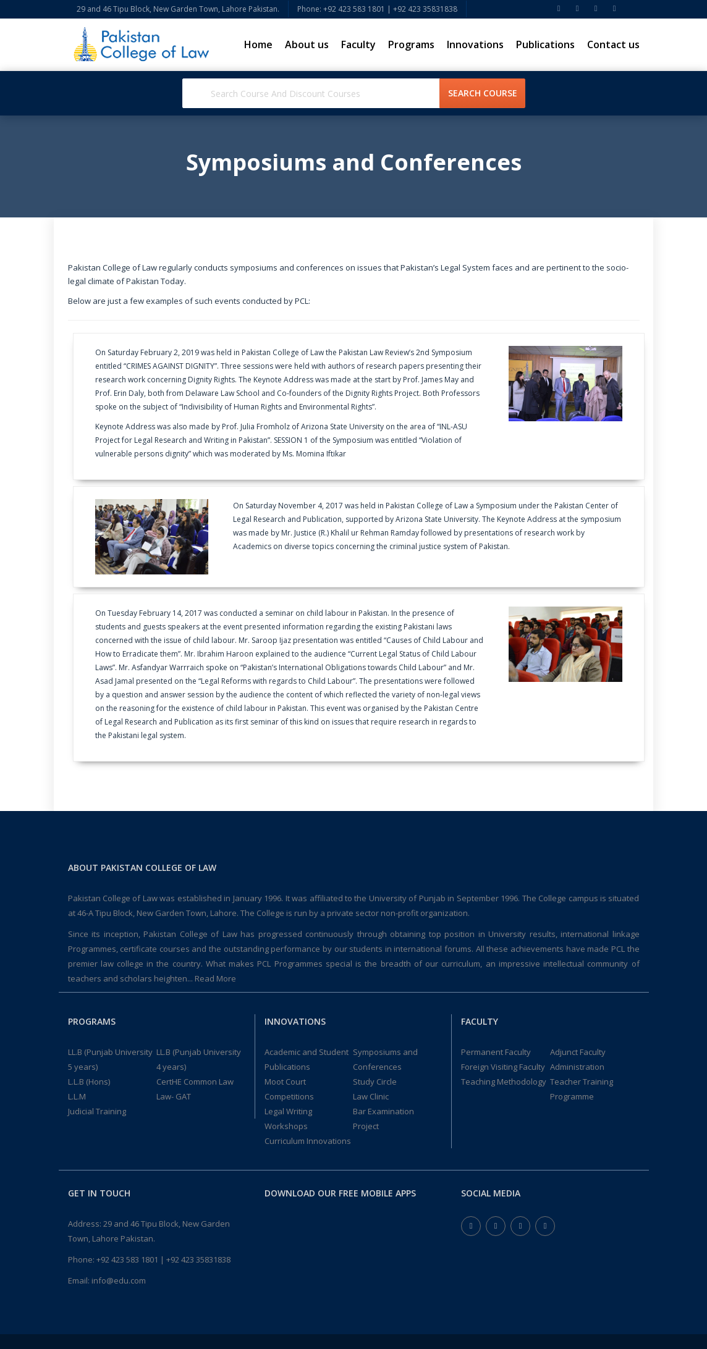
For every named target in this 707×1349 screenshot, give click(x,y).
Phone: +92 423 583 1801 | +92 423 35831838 (377, 9)
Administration (577, 1066)
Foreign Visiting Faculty (503, 1066)
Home (258, 44)
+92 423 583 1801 (127, 1259)
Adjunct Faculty (578, 1051)
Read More (215, 978)
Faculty (358, 44)
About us (307, 44)
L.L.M (77, 1096)
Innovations (475, 44)
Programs (411, 44)
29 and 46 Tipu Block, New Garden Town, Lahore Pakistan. (178, 9)
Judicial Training (97, 1111)
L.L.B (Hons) (89, 1081)
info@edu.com (118, 1280)
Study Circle (375, 1081)
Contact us (613, 44)
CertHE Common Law (195, 1081)
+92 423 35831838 (198, 1259)
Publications (545, 44)
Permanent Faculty (496, 1051)
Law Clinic (371, 1096)
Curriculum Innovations (308, 1140)
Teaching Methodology (503, 1081)
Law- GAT (173, 1096)
